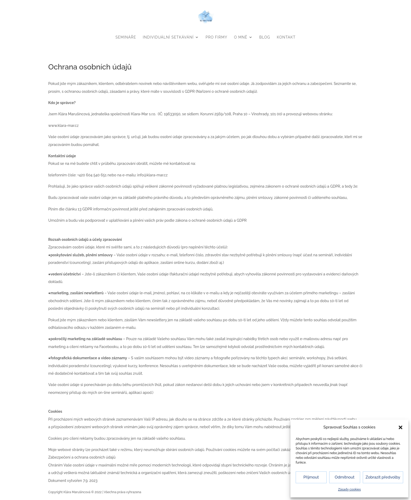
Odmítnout (344, 477)
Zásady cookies (349, 489)
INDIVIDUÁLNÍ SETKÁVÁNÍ (168, 37)
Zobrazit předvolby (383, 477)
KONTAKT (286, 37)
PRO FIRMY (216, 37)
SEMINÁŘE (126, 37)
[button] (400, 427)
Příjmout (311, 477)
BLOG (264, 37)
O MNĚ (240, 37)
